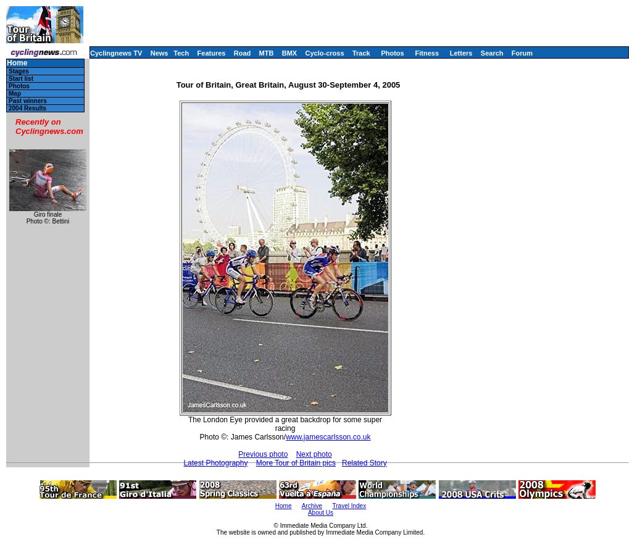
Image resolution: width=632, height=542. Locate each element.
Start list (21, 78)
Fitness (427, 53)
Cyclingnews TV (116, 53)
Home (17, 63)
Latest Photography (215, 463)
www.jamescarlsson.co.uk (328, 437)
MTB (266, 53)
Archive (312, 505)
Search (492, 53)
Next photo (314, 454)
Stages (19, 71)
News (159, 53)
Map (15, 93)
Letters (461, 53)
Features (212, 53)
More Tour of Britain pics (296, 463)
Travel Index (350, 505)
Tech (181, 53)
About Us (320, 512)
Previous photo (263, 454)
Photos (392, 53)
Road (242, 53)
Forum (522, 53)
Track (361, 53)
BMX (289, 53)
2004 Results (27, 108)
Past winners (28, 101)
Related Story (364, 463)
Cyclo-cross (325, 53)
